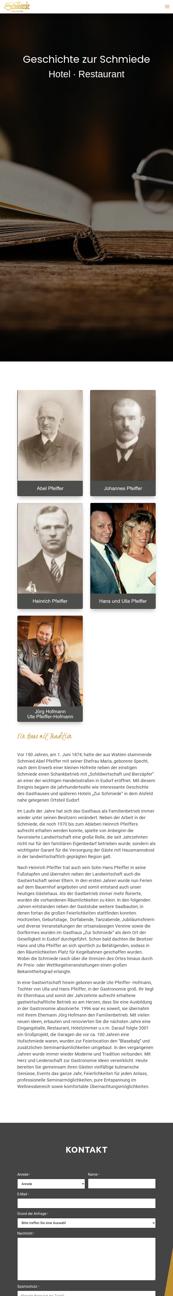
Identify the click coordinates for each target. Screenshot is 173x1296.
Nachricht (26, 1234)
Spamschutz (28, 1287)
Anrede (23, 1175)
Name (93, 1175)
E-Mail (23, 1194)
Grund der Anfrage (32, 1214)
